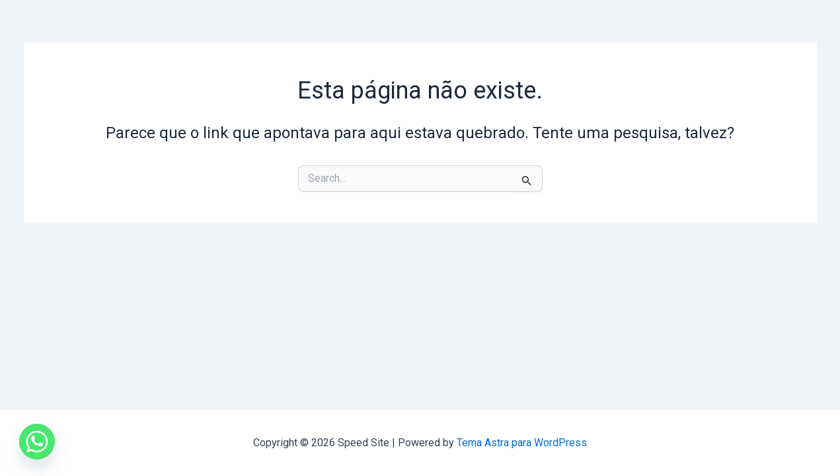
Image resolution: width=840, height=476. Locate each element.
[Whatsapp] (37, 441)
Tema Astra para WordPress (522, 442)
